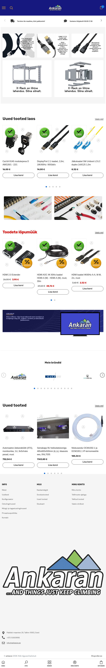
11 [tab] (68, 388)
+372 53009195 (13, 637)
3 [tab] (53, 186)
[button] (26, 663)
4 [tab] (56, 186)
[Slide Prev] (5, 20)
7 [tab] (54, 388)
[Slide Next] (101, 20)
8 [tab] (58, 388)
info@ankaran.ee (14, 643)
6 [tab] (51, 388)
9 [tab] (61, 388)
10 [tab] (64, 388)
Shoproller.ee (96, 656)
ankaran (9, 656)
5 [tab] (59, 186)
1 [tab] (46, 186)
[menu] (4, 7)
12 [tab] (71, 388)
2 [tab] (49, 186)
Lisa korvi (18, 175)
